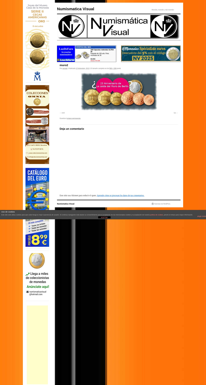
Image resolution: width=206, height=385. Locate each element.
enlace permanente (74, 118)
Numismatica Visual (75, 9)
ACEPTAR (104, 217)
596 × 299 (112, 68)
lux (175, 113)
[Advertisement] (37, 345)
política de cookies (156, 215)
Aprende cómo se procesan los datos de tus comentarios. (120, 195)
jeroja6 (65, 68)
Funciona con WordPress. (162, 204)
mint (63, 113)
